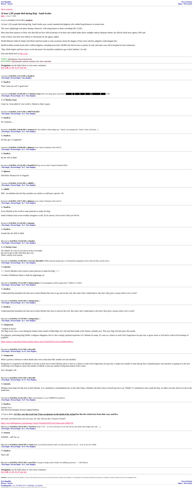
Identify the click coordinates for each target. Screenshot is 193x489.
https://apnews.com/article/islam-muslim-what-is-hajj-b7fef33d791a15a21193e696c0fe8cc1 (37, 342)
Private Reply (16, 78)
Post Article (188, 4)
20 (2, 462)
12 (2, 283)
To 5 (23, 185)
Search (10, 4)
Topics (180, 4)
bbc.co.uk (23, 54)
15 (2, 349)
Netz (30, 398)
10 (2, 241)
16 (2, 378)
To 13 (24, 380)
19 (2, 445)
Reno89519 (32, 165)
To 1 (23, 96)
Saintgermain (33, 301)
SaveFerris (32, 427)
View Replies (26, 78)
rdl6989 (30, 183)
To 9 (23, 285)
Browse (3, 4)
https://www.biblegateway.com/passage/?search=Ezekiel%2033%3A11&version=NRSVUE (37, 423)
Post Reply (6, 78)
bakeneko (31, 223)
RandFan (31, 76)
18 (2, 427)
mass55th (32, 462)
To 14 (24, 351)
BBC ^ (3, 16)
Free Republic (6, 2)
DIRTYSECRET (34, 112)
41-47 (17, 68)
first (2, 68)
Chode (31, 445)
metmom (31, 130)
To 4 (23, 447)
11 (2, 261)
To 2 (23, 114)
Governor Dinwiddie (35, 261)
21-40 (11, 68)
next (21, 68)
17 (2, 398)
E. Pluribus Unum (34, 94)
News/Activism (186, 2)
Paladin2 (32, 241)
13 (2, 301)
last (25, 68)
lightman (31, 147)
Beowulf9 (32, 349)
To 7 (23, 203)
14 (2, 319)
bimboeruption (34, 283)
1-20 (6, 68)
